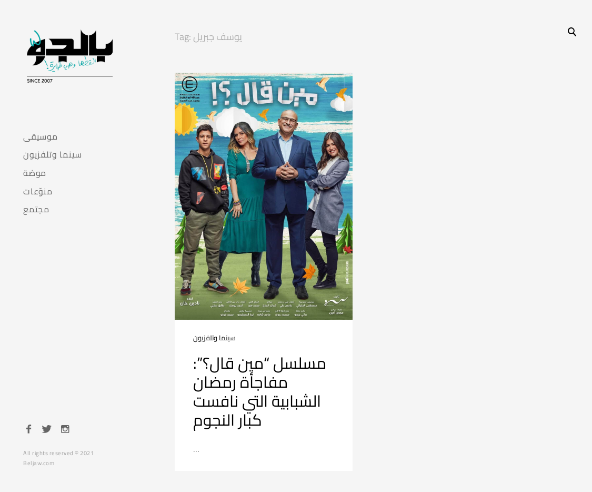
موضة (34, 173)
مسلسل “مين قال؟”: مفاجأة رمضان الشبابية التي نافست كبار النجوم (259, 391)
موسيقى (40, 137)
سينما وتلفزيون (52, 154)
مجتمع (36, 209)
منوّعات (38, 191)
